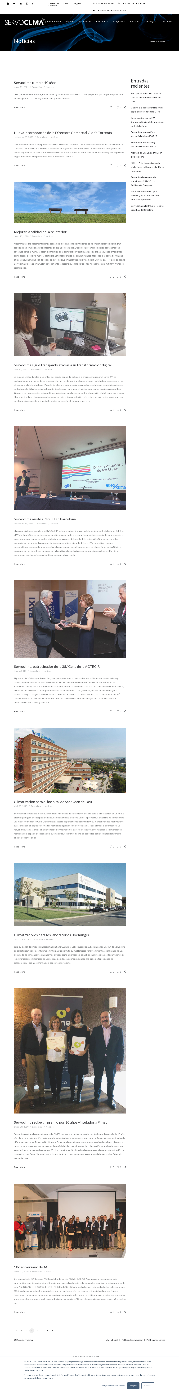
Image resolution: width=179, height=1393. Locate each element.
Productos (85, 21)
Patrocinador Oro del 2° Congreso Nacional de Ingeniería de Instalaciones (147, 121)
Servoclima (37, 87)
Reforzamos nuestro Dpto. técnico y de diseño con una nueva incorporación (145, 195)
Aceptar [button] (133, 1385)
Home (152, 41)
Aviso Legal (112, 1339)
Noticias (134, 21)
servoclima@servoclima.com (109, 10)
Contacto (166, 21)
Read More (19, 107)
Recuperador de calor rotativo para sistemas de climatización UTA (146, 97)
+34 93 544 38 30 (103, 3)
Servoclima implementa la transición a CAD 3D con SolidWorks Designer (143, 181)
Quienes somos (53, 21)
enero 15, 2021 (21, 87)
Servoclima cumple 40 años (35, 82)
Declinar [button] (147, 1385)
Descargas (150, 21)
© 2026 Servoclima (23, 1339)
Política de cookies (155, 1339)
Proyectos (119, 21)
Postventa (102, 21)
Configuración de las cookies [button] (113, 1385)
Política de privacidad (132, 1339)
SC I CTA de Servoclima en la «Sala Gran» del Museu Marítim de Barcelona (147, 167)
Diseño (70, 21)
